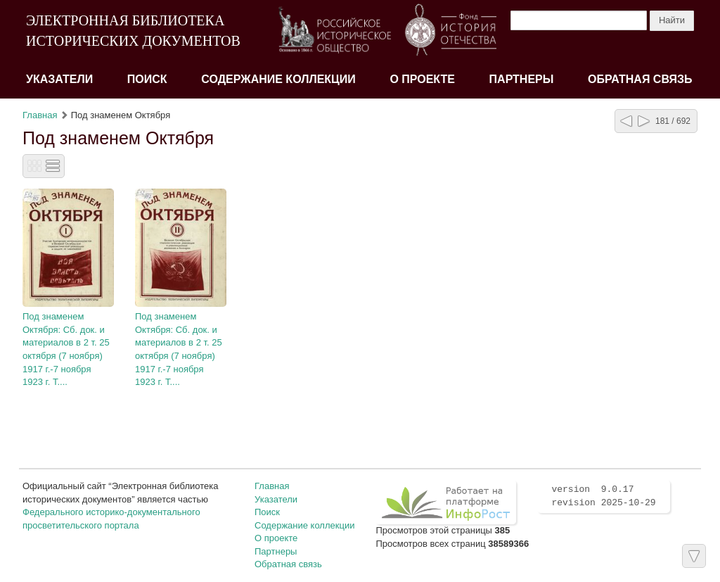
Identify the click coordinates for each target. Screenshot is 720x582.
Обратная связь (640, 79)
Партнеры (521, 79)
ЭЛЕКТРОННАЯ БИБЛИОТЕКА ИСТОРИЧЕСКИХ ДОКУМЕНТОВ (133, 31)
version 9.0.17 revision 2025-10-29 (603, 496)
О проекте (422, 79)
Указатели (59, 79)
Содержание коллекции (278, 79)
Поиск (147, 79)
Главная (39, 115)
